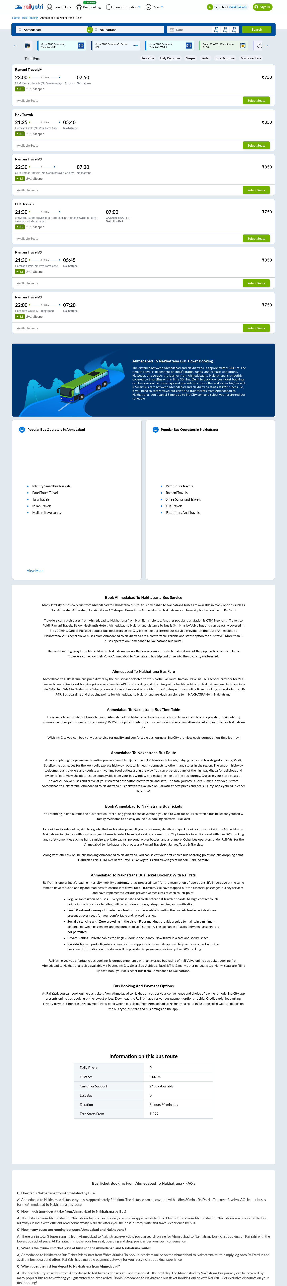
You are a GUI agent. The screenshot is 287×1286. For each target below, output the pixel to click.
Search (257, 29)
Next (266, 46)
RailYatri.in (63, 1241)
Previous (14, 46)
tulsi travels (41, 499)
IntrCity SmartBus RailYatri (51, 486)
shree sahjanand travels (183, 499)
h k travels (174, 506)
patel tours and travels (183, 512)
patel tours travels (45, 493)
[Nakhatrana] (128, 29)
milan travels (41, 506)
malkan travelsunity (46, 512)
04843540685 (238, 7)
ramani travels (177, 493)
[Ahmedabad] (52, 29)
